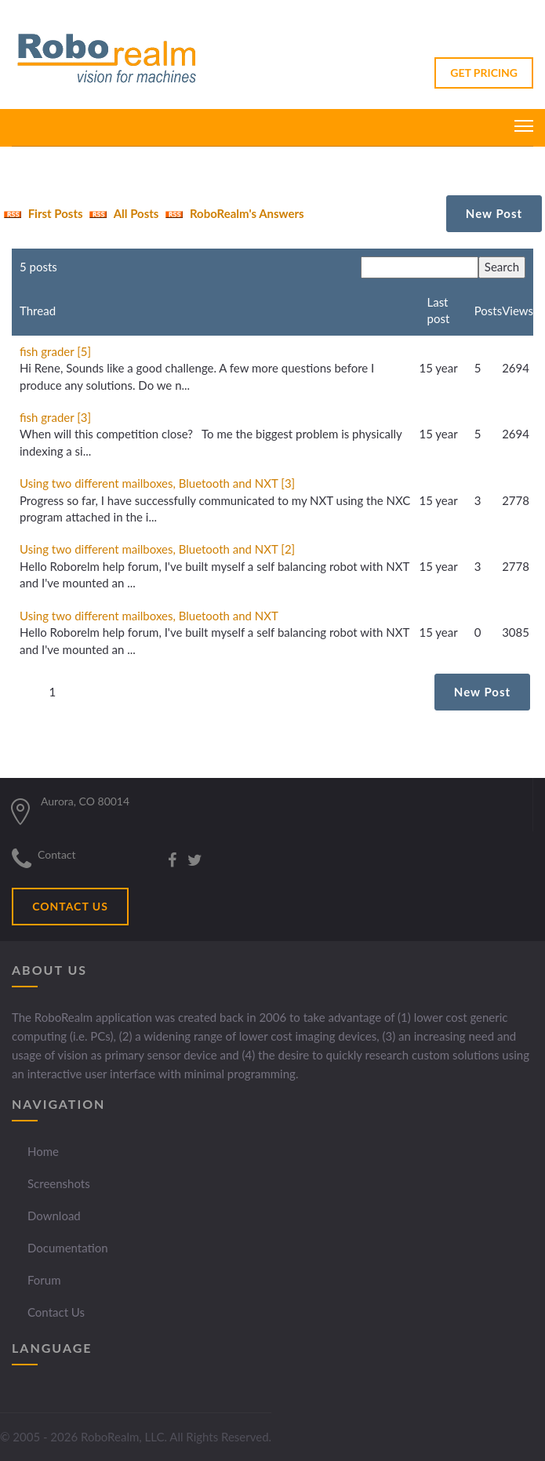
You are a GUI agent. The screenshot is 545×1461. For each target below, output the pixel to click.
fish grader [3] (55, 417)
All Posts (121, 213)
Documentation (67, 1248)
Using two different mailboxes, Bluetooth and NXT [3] (157, 483)
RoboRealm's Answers (232, 213)
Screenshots (58, 1183)
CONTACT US (70, 906)
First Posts (41, 213)
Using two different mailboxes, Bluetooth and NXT (149, 616)
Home (43, 1151)
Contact (57, 854)
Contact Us (56, 1312)
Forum (44, 1280)
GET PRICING (484, 72)
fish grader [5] (55, 351)
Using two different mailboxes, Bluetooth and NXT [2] (157, 549)
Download (54, 1215)
